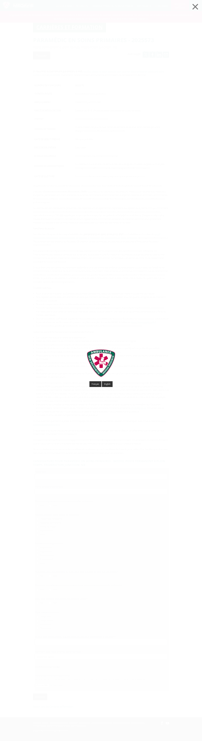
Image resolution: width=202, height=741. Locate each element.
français (95, 384)
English (107, 384)
